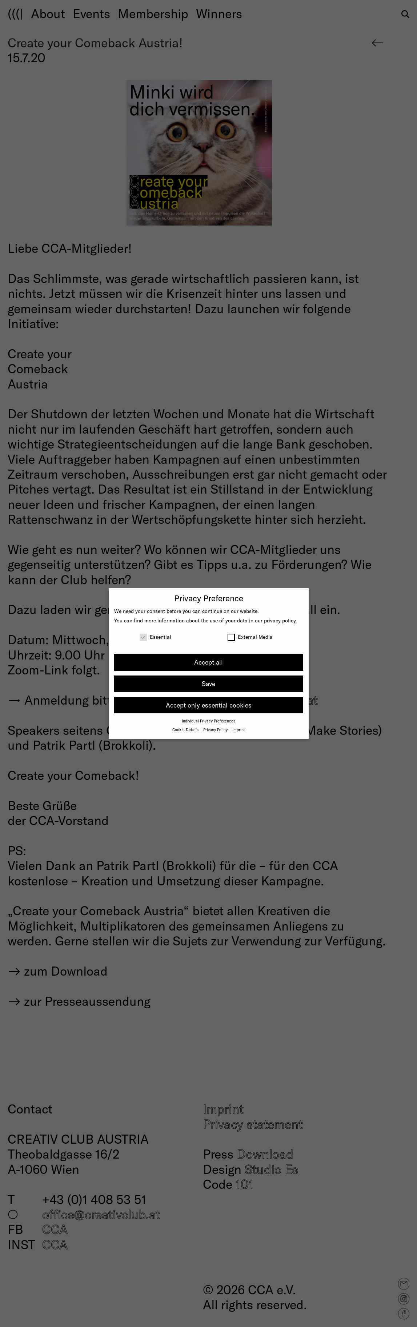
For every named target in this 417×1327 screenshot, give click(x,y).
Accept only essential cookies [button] (209, 705)
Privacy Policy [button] (216, 729)
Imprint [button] (238, 729)
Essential (155, 637)
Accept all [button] (208, 662)
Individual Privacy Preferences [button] (208, 720)
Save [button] (208, 684)
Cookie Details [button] (186, 729)
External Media (250, 637)
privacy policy (280, 620)
